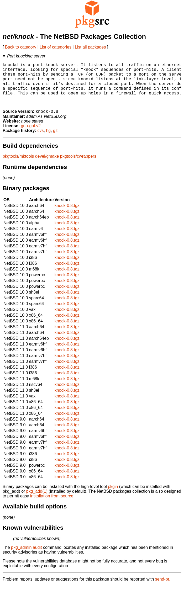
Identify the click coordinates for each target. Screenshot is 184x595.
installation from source (51, 505)
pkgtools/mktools (18, 165)
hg (48, 139)
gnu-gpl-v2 (31, 135)
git (55, 139)
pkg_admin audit (26, 556)
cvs (41, 139)
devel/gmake (47, 165)
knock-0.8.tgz (67, 214)
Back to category (20, 47)
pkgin (113, 495)
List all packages (90, 47)
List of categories (55, 47)
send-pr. (162, 588)
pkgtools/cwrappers (78, 165)
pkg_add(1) (37, 500)
